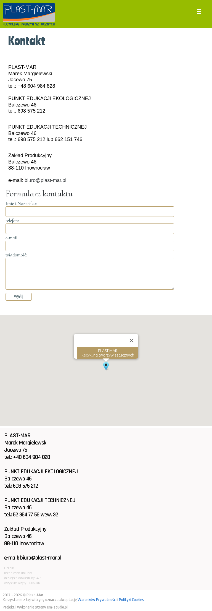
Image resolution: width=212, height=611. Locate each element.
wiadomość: (16, 255)
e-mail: (12, 238)
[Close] (131, 340)
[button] (106, 366)
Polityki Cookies (131, 599)
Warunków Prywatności (97, 599)
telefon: (12, 220)
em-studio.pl (57, 607)
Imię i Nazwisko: (21, 203)
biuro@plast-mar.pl (45, 180)
